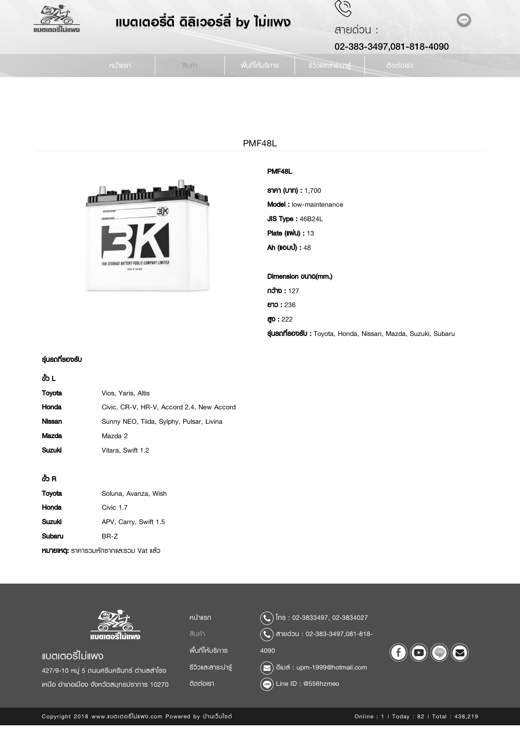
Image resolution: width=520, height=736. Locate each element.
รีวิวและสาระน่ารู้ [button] (330, 74)
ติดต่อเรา (400, 74)
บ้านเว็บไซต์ (217, 730)
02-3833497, (311, 631)
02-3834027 (350, 631)
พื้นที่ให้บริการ (260, 74)
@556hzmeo (321, 697)
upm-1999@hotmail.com (331, 681)
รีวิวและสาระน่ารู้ (211, 681)
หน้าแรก (120, 74)
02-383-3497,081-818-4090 (398, 54)
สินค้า (189, 74)
